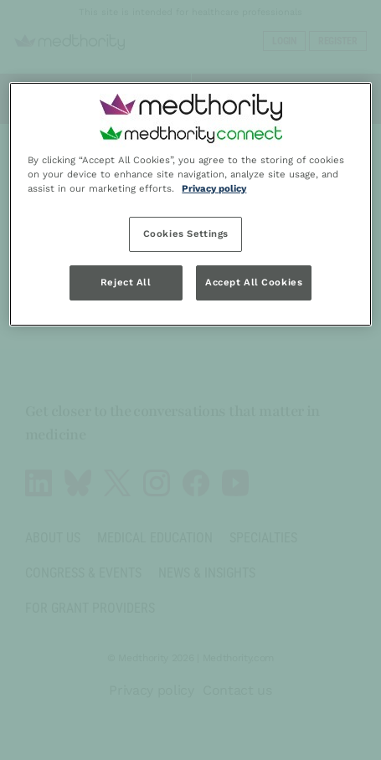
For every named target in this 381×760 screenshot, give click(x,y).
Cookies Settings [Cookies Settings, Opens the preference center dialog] (186, 233)
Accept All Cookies (253, 282)
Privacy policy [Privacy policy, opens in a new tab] (214, 188)
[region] (190, 204)
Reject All (126, 282)
